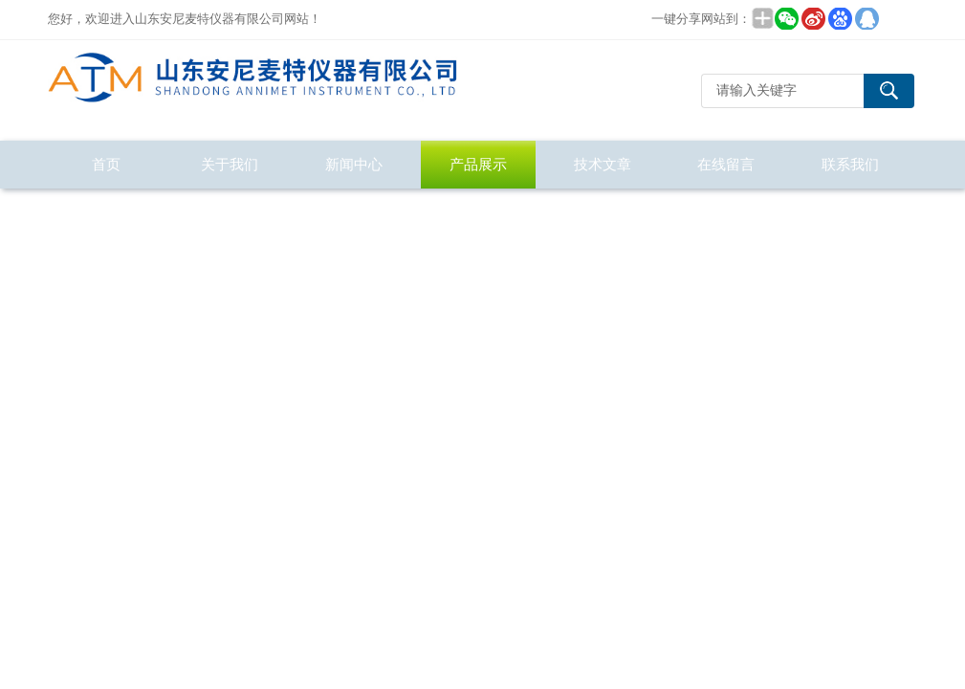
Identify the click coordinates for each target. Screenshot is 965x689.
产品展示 (478, 164)
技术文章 (602, 164)
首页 (106, 164)
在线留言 (726, 164)
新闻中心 (354, 164)
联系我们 (850, 164)
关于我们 (229, 164)
